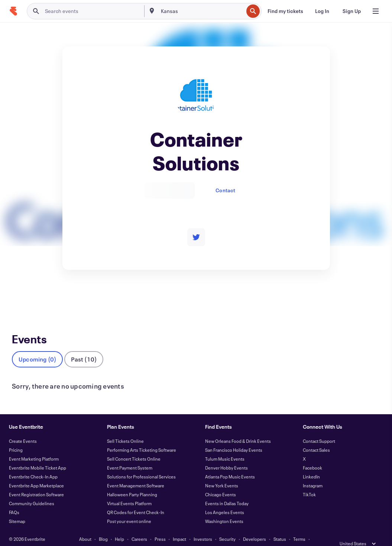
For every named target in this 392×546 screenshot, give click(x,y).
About (85, 527)
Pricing (16, 438)
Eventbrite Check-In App (33, 464)
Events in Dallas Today (227, 491)
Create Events (23, 429)
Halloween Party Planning (132, 482)
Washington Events (224, 509)
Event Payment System (129, 455)
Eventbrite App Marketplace (36, 473)
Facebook (312, 455)
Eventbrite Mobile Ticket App (37, 455)
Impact (179, 527)
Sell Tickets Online (125, 429)
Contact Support (319, 429)
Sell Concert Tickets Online (134, 446)
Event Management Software (135, 473)
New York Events (221, 473)
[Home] (13, 11)
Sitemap (17, 509)
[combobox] (201, 11)
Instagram (313, 473)
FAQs (14, 500)
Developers (254, 527)
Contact (225, 190)
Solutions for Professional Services (141, 464)
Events (20, 297)
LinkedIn (311, 464)
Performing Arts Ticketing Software (141, 438)
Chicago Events (220, 482)
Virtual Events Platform (129, 491)
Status (279, 527)
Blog (103, 527)
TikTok (309, 482)
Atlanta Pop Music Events (230, 464)
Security (227, 527)
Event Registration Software (36, 482)
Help (119, 527)
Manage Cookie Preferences (235, 536)
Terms (299, 527)
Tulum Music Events (224, 446)
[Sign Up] (351, 11)
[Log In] (322, 11)
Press (160, 527)
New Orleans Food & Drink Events (238, 429)
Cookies (191, 536)
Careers (139, 527)
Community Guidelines (31, 491)
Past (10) (84, 347)
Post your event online (129, 509)
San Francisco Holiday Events (233, 438)
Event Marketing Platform (34, 446)
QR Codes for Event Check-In (135, 500)
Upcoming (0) (37, 347)
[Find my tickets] (285, 11)
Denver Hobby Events (226, 455)
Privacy (136, 536)
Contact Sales (316, 438)
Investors (203, 527)
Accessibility (163, 536)
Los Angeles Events (224, 500)
